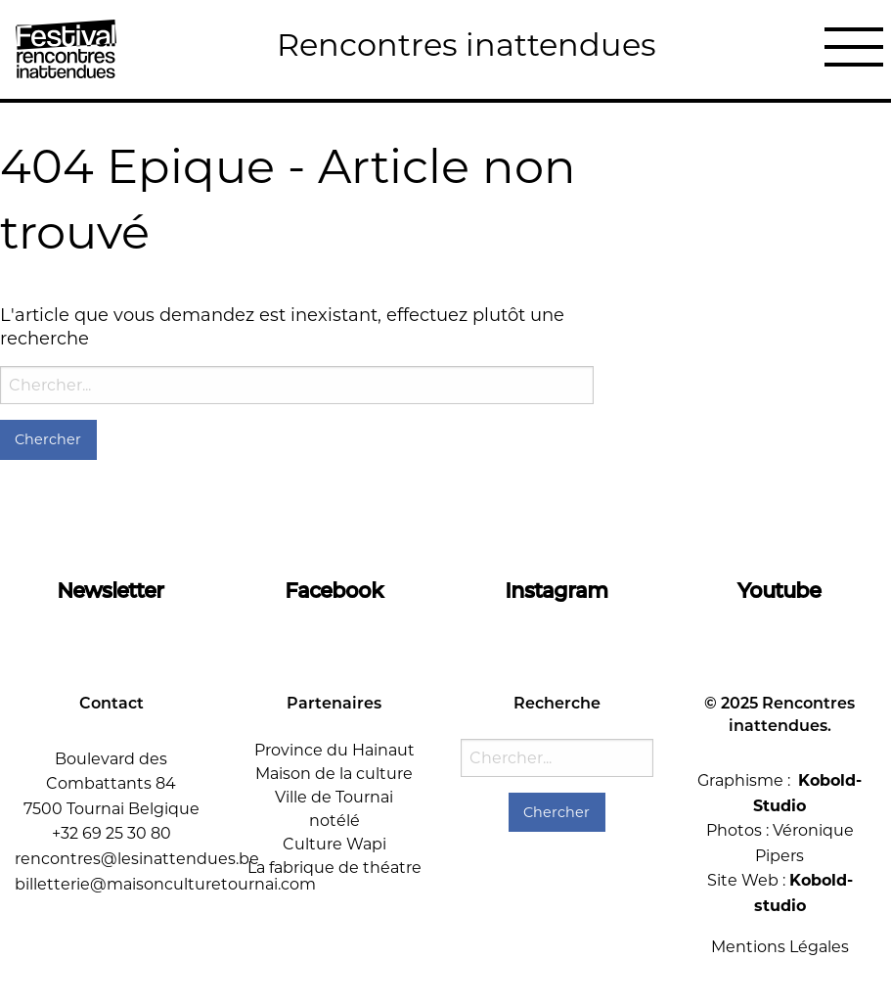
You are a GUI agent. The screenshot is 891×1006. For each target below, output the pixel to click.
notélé (334, 820)
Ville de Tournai (334, 797)
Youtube (780, 590)
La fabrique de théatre (334, 867)
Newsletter (111, 590)
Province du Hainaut (334, 750)
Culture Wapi (334, 844)
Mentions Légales (780, 946)
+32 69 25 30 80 (111, 833)
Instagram (557, 590)
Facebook (334, 590)
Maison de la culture (334, 773)
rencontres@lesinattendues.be (137, 858)
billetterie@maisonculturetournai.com (165, 884)
